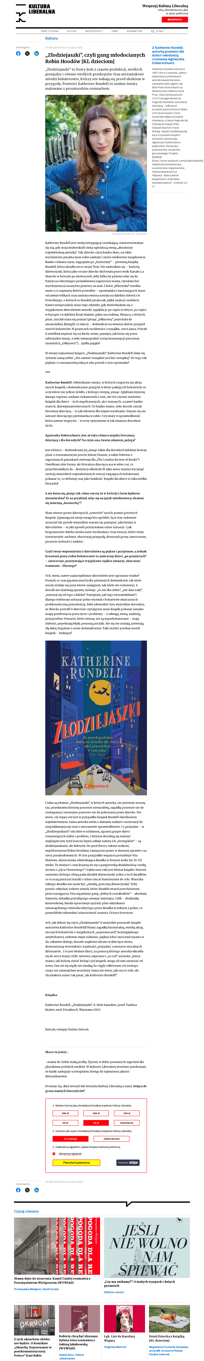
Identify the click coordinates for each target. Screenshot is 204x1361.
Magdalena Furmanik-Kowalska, (169, 1348)
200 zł (96, 1114)
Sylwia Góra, (67, 1356)
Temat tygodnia (49, 32)
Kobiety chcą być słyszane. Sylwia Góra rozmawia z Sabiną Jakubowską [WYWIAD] (78, 1344)
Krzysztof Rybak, (172, 1351)
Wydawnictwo (134, 32)
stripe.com (128, 1163)
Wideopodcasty (94, 32)
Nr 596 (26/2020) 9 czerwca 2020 (64, 48)
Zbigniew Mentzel (115, 1348)
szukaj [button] (160, 32)
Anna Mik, (155, 1351)
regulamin (76, 1154)
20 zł (96, 1124)
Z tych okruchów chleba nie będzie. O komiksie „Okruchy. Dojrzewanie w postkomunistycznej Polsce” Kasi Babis (34, 1349)
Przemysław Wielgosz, (28, 1290)
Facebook (18, 54)
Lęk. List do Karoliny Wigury (119, 1339)
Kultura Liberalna (37, 13)
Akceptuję (70, 1154)
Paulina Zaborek (159, 1355)
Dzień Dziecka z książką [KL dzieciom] (166, 1339)
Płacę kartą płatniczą (76, 1163)
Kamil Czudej (50, 1290)
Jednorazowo (111, 1139)
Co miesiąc (70, 1139)
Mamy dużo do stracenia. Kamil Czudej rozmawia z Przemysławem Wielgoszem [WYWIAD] (51, 1282)
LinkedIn (36, 54)
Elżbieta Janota (114, 1293)
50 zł (65, 1124)
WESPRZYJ (175, 20)
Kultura (71, 32)
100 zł (126, 1114)
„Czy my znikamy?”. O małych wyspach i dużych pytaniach (140, 1285)
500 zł (65, 1114)
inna (126, 1124)
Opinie (115, 32)
